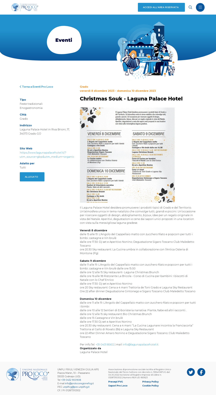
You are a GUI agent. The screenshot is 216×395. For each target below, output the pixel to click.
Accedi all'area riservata (161, 7)
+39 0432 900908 (71, 380)
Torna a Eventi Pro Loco (36, 86)
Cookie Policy (150, 385)
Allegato (31, 176)
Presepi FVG (115, 381)
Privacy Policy (150, 381)
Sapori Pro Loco (117, 385)
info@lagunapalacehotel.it (140, 344)
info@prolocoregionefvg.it (79, 383)
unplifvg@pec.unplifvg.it (76, 386)
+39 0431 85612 (105, 344)
